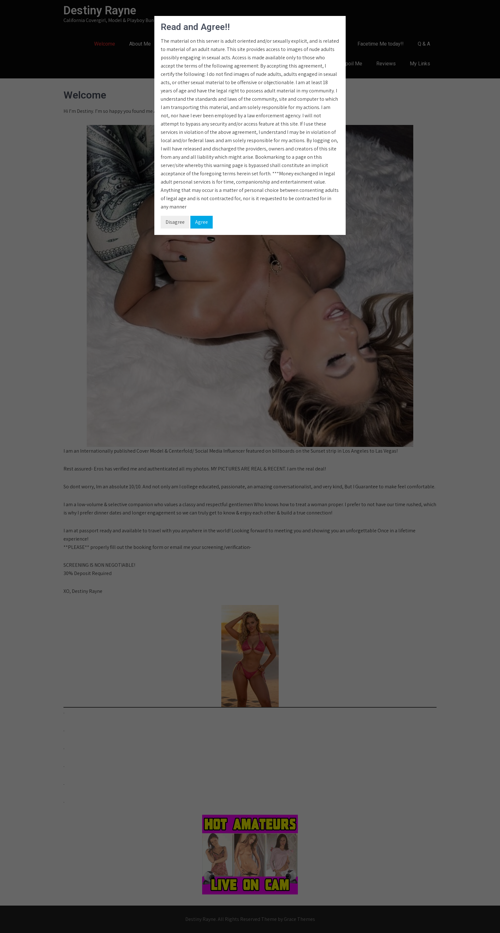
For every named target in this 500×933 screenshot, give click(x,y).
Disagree (175, 222)
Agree (201, 222)
